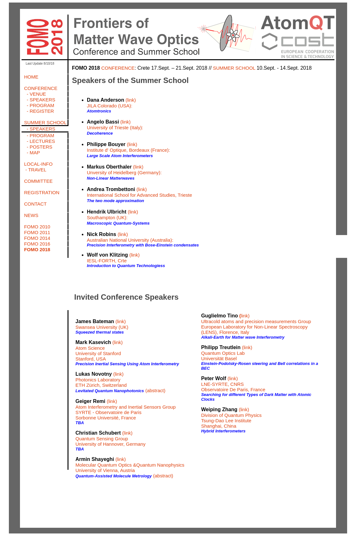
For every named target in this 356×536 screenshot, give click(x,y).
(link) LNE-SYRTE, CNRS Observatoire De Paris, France (233, 384)
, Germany (134, 444)
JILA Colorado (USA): (109, 105)
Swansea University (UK (101, 327)
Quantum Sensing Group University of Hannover (101, 441)
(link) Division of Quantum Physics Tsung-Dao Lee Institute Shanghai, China (231, 418)
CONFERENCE (117, 68)
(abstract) (155, 390)
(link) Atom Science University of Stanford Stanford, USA (99, 350)
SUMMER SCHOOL (235, 68)
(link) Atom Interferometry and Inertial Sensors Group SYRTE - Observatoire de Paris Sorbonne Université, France (125, 409)
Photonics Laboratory (97, 379)
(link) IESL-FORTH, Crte (113, 257)
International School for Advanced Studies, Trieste (139, 195)
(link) (131, 100)
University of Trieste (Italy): (115, 127)
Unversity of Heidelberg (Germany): (124, 172)
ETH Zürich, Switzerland (101, 385)
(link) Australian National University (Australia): (130, 237)
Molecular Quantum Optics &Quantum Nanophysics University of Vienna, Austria (129, 467)
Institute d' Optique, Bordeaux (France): (128, 150)
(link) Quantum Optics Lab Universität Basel (226, 353)
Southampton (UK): (107, 217)
